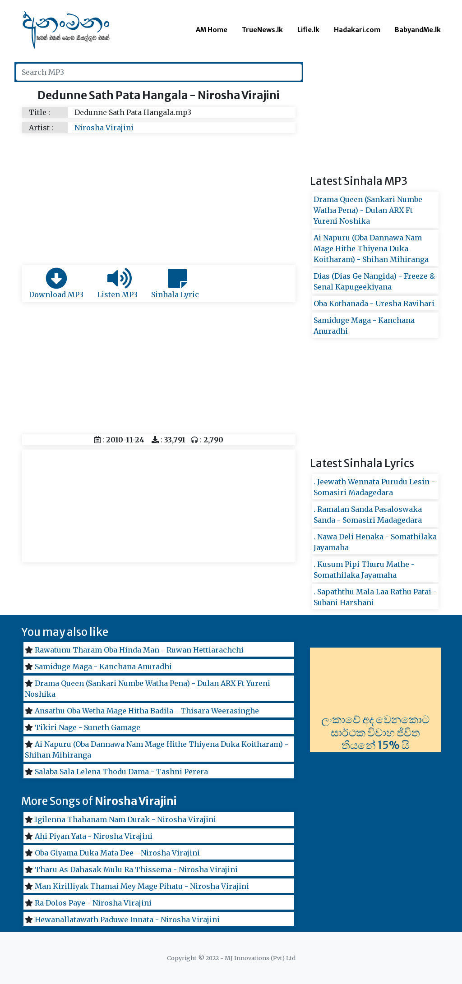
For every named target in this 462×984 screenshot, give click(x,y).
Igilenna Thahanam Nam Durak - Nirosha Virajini (125, 819)
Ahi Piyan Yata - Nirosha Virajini (93, 836)
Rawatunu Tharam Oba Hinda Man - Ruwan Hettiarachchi (139, 649)
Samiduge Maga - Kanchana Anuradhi (103, 666)
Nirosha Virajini (104, 127)
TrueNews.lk (262, 30)
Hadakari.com (357, 30)
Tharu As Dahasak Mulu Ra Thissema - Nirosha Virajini (136, 869)
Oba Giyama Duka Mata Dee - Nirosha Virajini (117, 852)
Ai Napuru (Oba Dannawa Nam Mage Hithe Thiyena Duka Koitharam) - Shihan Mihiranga (371, 248)
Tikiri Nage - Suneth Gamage (87, 727)
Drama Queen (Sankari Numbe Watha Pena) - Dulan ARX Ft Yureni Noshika (368, 210)
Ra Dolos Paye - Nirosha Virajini (93, 902)
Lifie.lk (308, 30)
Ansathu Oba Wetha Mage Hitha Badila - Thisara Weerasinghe (147, 710)
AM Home (211, 30)
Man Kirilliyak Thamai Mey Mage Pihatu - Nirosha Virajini (142, 886)
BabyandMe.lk (418, 30)
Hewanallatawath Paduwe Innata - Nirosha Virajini (127, 919)
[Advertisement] (158, 197)
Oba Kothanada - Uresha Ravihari (374, 303)
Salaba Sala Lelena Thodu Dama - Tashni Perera (121, 771)
